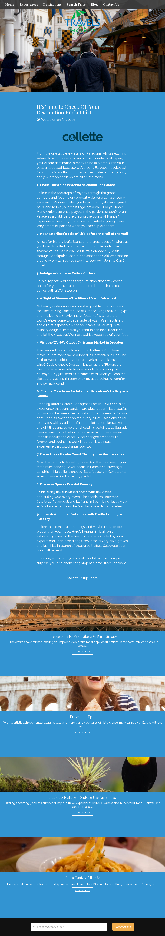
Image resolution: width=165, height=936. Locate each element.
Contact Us (111, 4)
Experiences (29, 4)
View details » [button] (82, 651)
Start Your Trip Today (82, 578)
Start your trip (123, 926)
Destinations (52, 4)
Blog (94, 4)
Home (9, 4)
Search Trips (76, 4)
